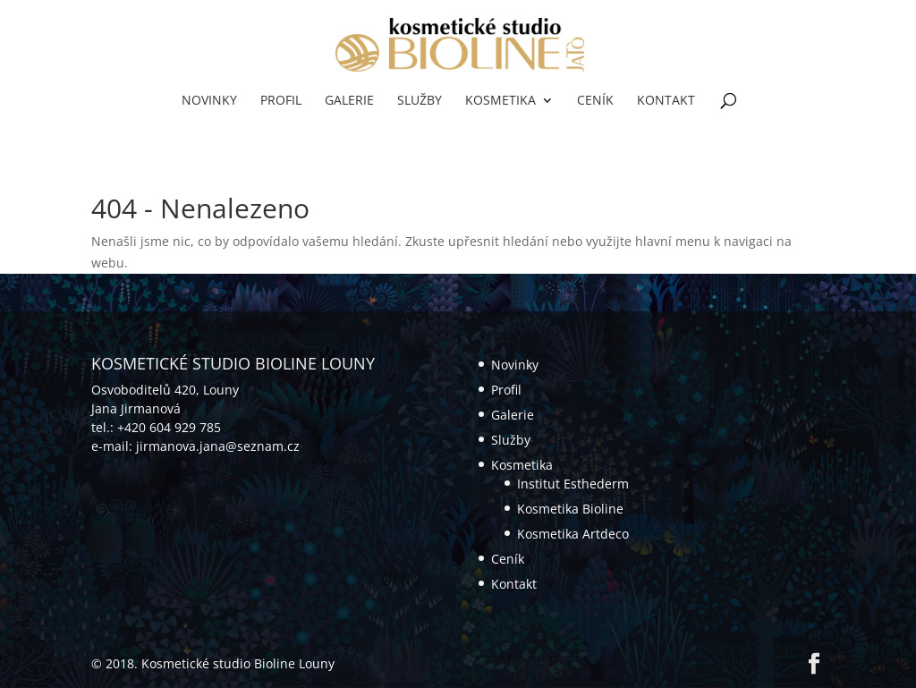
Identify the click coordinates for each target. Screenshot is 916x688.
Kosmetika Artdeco (573, 533)
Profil (280, 101)
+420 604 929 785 (169, 427)
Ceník (595, 101)
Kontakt (666, 101)
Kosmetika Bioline (570, 508)
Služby (419, 101)
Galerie (349, 101)
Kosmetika (500, 101)
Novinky (209, 101)
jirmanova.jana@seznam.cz (218, 445)
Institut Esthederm (573, 483)
